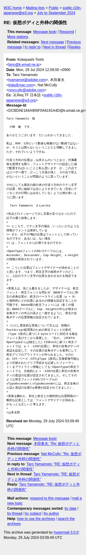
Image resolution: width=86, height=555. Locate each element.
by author (51, 513)
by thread (14, 513)
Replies (74, 47)
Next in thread (54, 47)
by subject (33, 513)
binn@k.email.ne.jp (23, 64)
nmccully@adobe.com (26, 90)
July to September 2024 (56, 13)
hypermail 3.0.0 (66, 532)
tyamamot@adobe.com (27, 80)
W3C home (13, 8)
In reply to (33, 47)
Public (54, 8)
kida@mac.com (20, 85)
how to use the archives (36, 519)
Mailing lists (35, 8)
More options (17, 37)
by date (70, 508)
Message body (45, 32)
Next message (52, 42)
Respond (67, 32)
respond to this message (49, 498)
